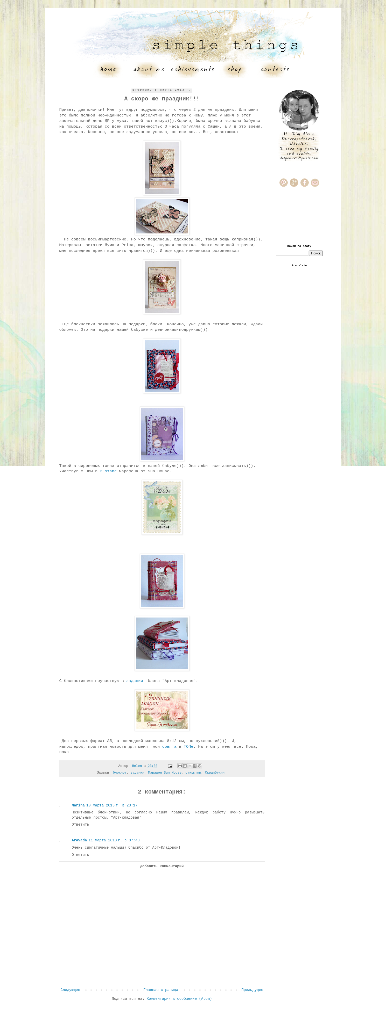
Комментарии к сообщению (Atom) (179, 999)
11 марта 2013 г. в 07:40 (113, 840)
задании (134, 681)
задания (137, 773)
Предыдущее (252, 990)
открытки (193, 773)
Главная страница (160, 990)
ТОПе (188, 746)
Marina (78, 805)
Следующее (70, 990)
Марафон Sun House (164, 773)
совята (169, 746)
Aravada (79, 840)
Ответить (80, 824)
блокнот (120, 773)
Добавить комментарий (162, 866)
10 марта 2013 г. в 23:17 (111, 805)
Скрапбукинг (216, 773)
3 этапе (108, 471)
